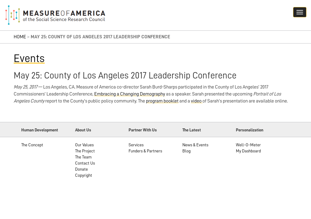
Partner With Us (143, 130)
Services (136, 145)
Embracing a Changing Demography (129, 94)
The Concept (32, 145)
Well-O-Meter (248, 145)
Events (29, 58)
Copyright (83, 175)
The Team (83, 157)
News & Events (195, 145)
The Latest (191, 130)
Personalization (249, 130)
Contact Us (85, 163)
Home (20, 36)
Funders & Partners (145, 151)
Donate (81, 169)
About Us (83, 130)
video (196, 101)
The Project (85, 151)
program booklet (162, 101)
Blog (186, 151)
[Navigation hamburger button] (299, 12)
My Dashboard (248, 151)
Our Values (84, 145)
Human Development (39, 130)
